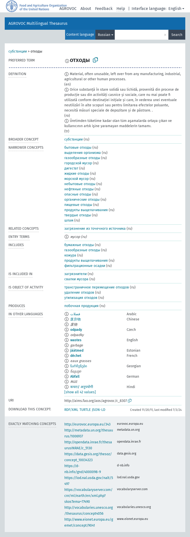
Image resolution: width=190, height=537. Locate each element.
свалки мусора (76, 279)
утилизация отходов (80, 298)
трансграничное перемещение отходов (96, 287)
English (174, 8)
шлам (68, 220)
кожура (70, 255)
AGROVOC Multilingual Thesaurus (37, 23)
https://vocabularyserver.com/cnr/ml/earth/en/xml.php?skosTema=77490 (88, 496)
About (85, 8)
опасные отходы (77, 194)
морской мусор (76, 179)
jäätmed (76, 350)
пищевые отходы (78, 205)
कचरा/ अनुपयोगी (81, 387)
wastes (75, 340)
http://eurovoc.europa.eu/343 (87, 424)
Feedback (104, 8)
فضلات (75, 314)
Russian (104, 35)
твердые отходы (77, 215)
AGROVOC (67, 8)
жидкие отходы (76, 173)
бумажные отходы (79, 245)
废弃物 (75, 319)
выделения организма (82, 153)
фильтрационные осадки (84, 266)
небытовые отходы (79, 184)
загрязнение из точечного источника (95, 228)
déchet (75, 356)
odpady (76, 330)
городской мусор (78, 163)
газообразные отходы (82, 158)
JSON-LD (98, 410)
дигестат (71, 168)
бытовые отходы (77, 147)
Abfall (74, 376)
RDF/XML (71, 410)
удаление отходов (79, 292)
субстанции (17, 51)
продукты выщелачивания (86, 210)
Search (176, 35)
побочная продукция (81, 306)
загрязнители (75, 274)
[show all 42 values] (80, 392)
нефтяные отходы (79, 189)
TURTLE (85, 410)
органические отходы (82, 200)
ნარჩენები (78, 366)
